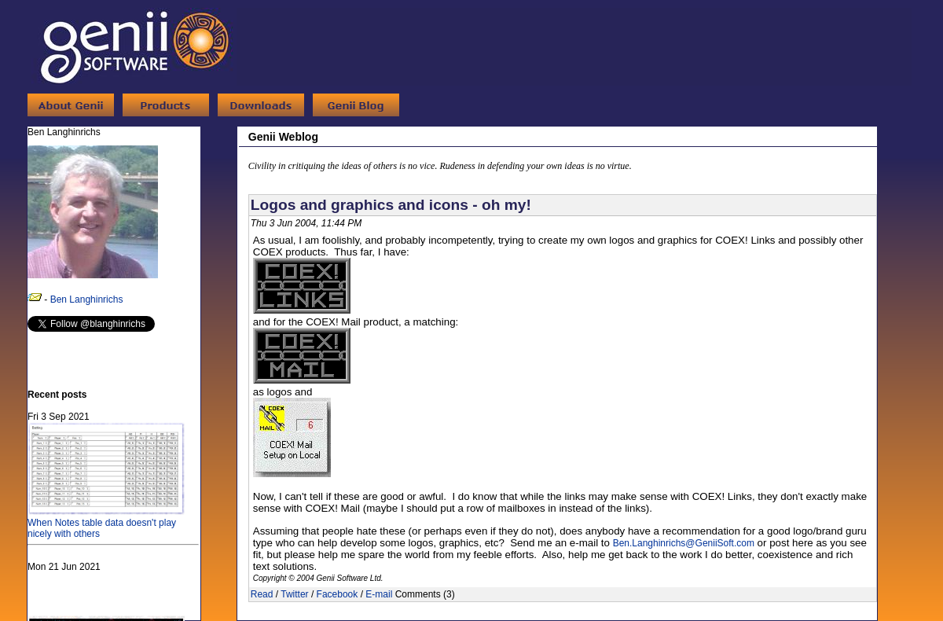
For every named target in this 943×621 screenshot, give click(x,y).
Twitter (294, 594)
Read (262, 594)
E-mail (378, 594)
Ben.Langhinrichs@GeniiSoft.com (683, 543)
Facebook (337, 594)
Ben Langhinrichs (86, 299)
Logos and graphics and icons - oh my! (391, 205)
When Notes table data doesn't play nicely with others (106, 522)
